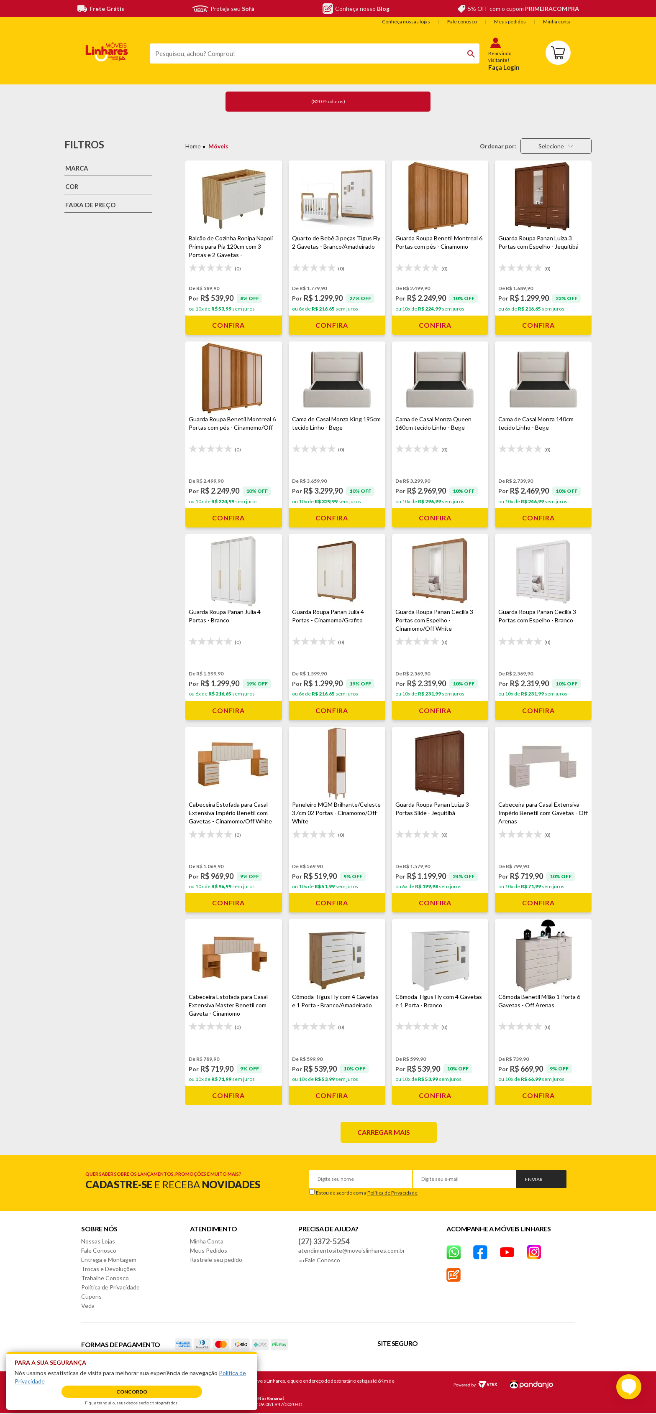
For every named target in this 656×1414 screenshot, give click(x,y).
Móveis (218, 146)
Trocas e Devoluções (108, 1268)
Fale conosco (462, 21)
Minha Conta (206, 1241)
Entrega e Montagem (108, 1259)
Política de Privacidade (392, 1193)
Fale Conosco (98, 1250)
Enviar (534, 1179)
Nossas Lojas (98, 1241)
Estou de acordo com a (367, 1193)
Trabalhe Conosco (105, 1278)
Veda (88, 1305)
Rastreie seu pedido (216, 1259)
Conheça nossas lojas (406, 21)
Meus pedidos (510, 21)
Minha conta (557, 21)
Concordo (131, 1392)
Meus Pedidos (208, 1250)
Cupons (91, 1296)
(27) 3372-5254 (323, 1241)
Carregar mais (383, 1132)
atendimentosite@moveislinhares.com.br (351, 1250)
